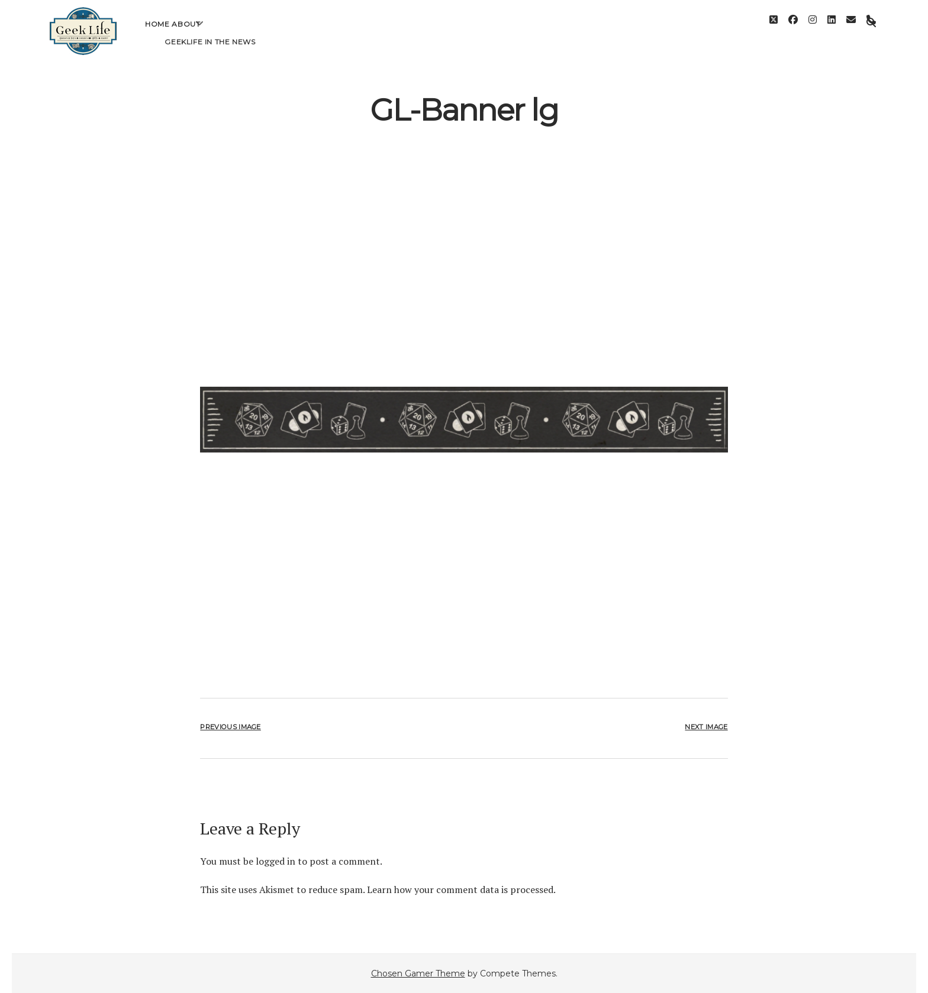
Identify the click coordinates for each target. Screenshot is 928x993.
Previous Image (230, 727)
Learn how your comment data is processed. (461, 889)
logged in (275, 861)
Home (157, 32)
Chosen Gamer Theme (418, 973)
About (186, 32)
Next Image (706, 727)
